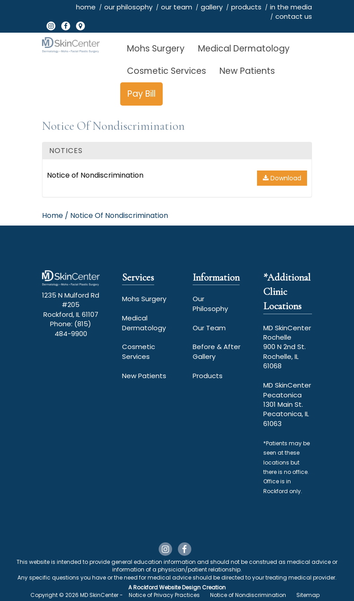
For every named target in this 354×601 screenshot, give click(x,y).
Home (52, 215)
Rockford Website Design (167, 587)
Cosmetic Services (166, 71)
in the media (291, 7)
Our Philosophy (210, 303)
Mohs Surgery (156, 49)
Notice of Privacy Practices (164, 595)
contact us (293, 16)
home (86, 7)
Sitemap (308, 595)
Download (282, 178)
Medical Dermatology (244, 49)
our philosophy (128, 7)
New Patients (247, 71)
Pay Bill (141, 94)
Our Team (209, 327)
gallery (212, 7)
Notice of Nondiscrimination (95, 175)
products (246, 7)
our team (176, 7)
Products (208, 375)
